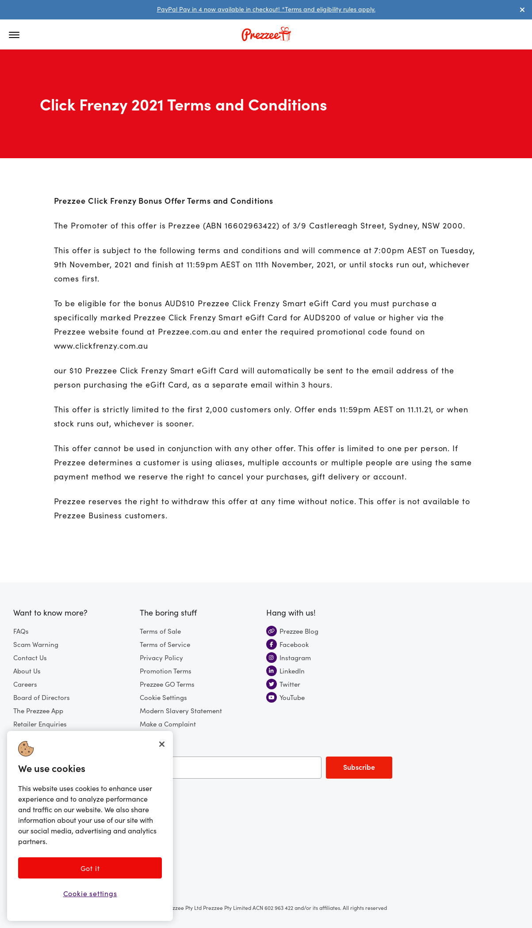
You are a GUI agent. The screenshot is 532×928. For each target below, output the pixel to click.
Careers (25, 683)
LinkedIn (285, 670)
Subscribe (359, 767)
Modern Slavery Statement (181, 710)
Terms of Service (165, 644)
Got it (90, 868)
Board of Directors (41, 697)
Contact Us (30, 657)
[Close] (162, 744)
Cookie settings (90, 893)
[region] (90, 826)
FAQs (21, 630)
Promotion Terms (165, 670)
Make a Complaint (168, 723)
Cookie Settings (163, 697)
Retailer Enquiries (40, 723)
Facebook (287, 644)
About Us (27, 670)
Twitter (283, 683)
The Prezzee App (38, 710)
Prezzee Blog (292, 630)
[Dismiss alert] (522, 9)
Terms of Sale (160, 630)
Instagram (288, 657)
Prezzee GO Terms (167, 683)
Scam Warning (35, 644)
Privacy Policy (161, 657)
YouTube (285, 697)
